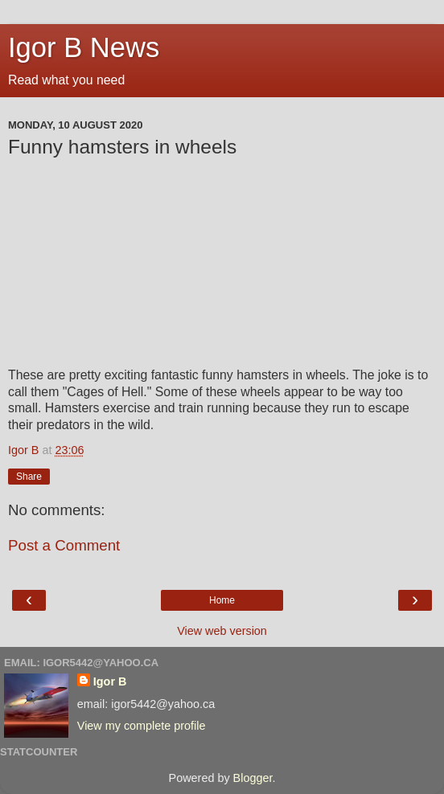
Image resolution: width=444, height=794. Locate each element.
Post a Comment (64, 545)
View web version (222, 630)
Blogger (253, 777)
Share (29, 476)
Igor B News (83, 47)
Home (222, 600)
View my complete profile (141, 725)
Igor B (110, 681)
